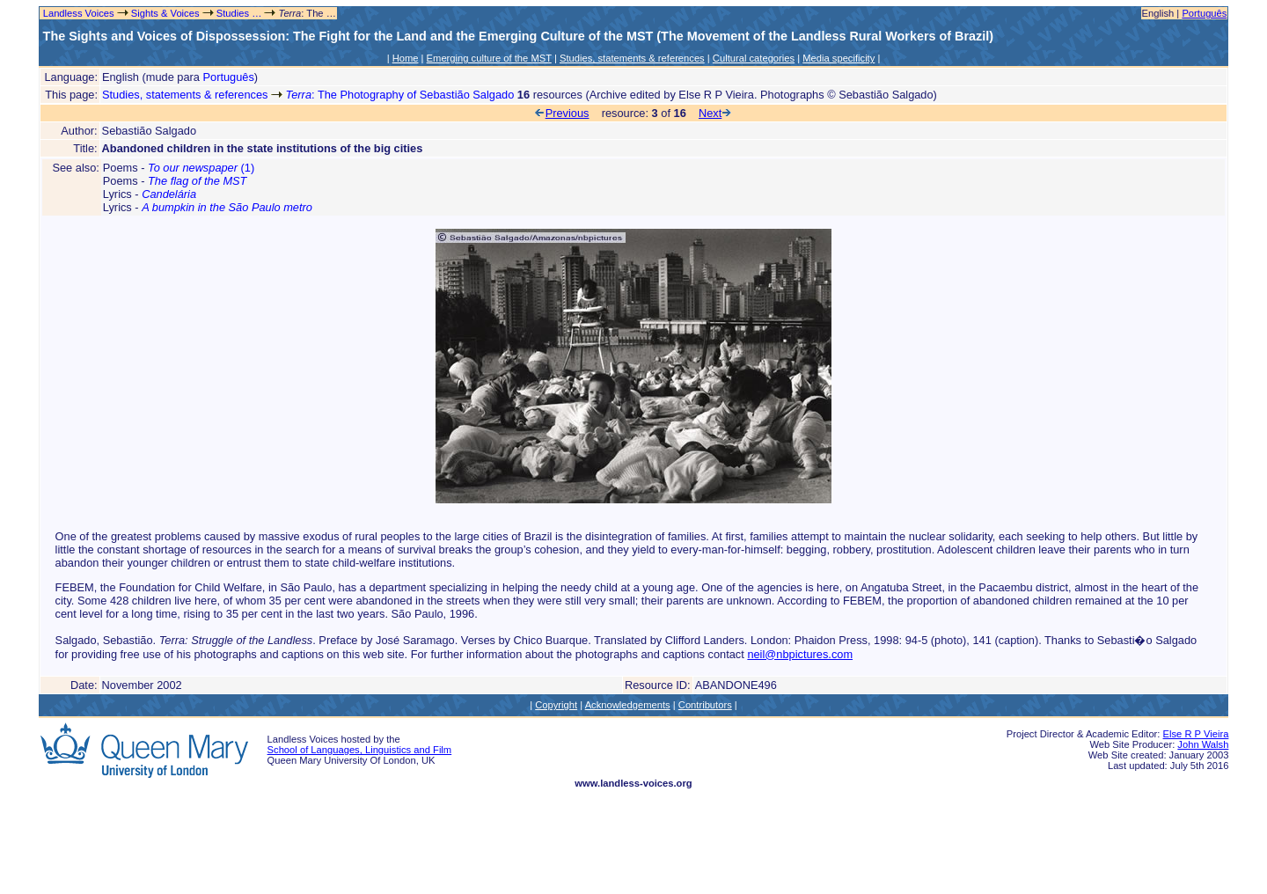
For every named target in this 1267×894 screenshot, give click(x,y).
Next (716, 113)
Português (1204, 13)
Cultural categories (754, 58)
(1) (201, 167)
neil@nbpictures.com (800, 654)
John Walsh (1202, 744)
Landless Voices (77, 13)
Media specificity (838, 58)
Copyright (556, 705)
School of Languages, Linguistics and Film (359, 749)
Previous (562, 113)
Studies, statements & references (632, 58)
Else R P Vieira (1196, 734)
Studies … (239, 13)
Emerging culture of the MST (489, 58)
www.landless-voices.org (633, 783)
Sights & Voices (165, 13)
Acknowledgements (627, 705)
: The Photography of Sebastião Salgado (400, 94)
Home (405, 58)
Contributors (705, 705)
